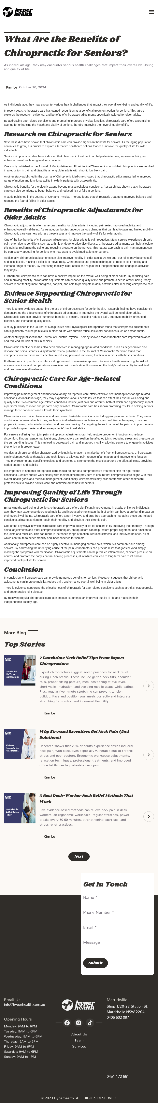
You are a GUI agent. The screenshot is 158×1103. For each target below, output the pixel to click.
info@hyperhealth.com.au (24, 1003)
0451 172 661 (118, 1075)
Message (91, 941)
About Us (79, 1035)
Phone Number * (98, 911)
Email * (90, 926)
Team (79, 1041)
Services (79, 1047)
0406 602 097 (118, 1016)
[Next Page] (79, 856)
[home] (18, 12)
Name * (90, 896)
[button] (151, 12)
